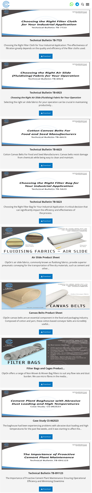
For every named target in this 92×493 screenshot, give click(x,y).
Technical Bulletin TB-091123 (46, 459)
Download (46, 56)
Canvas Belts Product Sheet (46, 298)
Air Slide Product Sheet (46, 243)
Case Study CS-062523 (46, 406)
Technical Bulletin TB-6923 (46, 78)
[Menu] (87, 4)
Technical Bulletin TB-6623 (46, 135)
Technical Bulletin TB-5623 (46, 187)
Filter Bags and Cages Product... (46, 354)
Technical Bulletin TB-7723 (46, 26)
